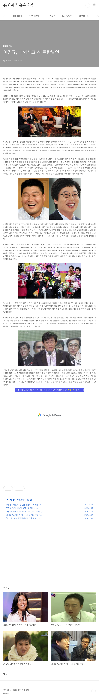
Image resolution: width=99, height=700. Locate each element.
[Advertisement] (49, 415)
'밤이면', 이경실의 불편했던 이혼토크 (21, 518)
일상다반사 (34, 15)
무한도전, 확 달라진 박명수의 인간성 (20, 508)
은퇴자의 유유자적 (18, 5)
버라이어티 (11, 499)
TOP (93, 691)
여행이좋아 (17, 15)
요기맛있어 (67, 15)
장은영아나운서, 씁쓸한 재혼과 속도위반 (22, 504)
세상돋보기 (50, 15)
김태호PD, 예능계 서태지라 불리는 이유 (22, 514)
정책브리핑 (84, 15)
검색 (88, 5)
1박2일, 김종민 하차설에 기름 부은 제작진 (23, 511)
